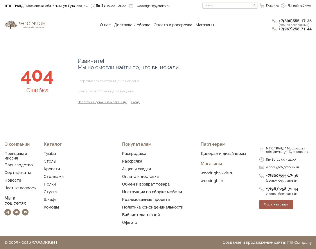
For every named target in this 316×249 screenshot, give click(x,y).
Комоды (51, 207)
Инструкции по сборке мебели (152, 191)
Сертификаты (17, 172)
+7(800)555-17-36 (295, 23)
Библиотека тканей (141, 214)
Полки (50, 184)
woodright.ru (212, 180)
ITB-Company (299, 242)
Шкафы (50, 199)
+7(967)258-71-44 (295, 29)
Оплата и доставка (140, 176)
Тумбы (50, 153)
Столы (50, 161)
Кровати (52, 169)
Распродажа (134, 153)
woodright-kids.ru (217, 173)
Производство (18, 165)
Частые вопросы (20, 188)
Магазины (205, 25)
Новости (12, 180)
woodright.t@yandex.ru (282, 167)
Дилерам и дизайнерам (223, 153)
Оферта (129, 222)
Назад (135, 102)
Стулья (50, 191)
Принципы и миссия (15, 155)
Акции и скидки (136, 169)
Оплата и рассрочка (173, 25)
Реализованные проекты (146, 199)
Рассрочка (132, 161)
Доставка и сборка (132, 25)
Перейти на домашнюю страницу (102, 102)
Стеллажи (54, 176)
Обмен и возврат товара (146, 184)
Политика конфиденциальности (152, 207)
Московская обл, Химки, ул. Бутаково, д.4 (46, 6)
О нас (105, 25)
